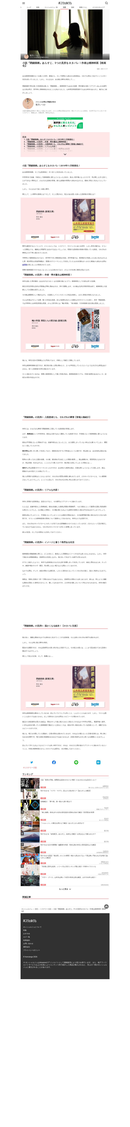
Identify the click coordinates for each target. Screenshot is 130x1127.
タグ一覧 (26, 937)
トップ (29, 7)
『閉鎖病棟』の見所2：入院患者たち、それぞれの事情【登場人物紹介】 (55, 144)
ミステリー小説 (45, 909)
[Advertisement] (65, 400)
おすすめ (26, 934)
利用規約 (26, 940)
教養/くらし (83, 7)
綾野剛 (24, 265)
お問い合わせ (28, 944)
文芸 (64, 7)
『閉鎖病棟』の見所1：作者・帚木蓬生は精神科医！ (47, 142)
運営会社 (26, 947)
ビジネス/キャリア (99, 7)
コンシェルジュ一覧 (51, 7)
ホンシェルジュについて (32, 927)
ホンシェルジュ (26, 909)
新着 (37, 7)
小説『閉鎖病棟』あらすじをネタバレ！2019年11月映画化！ (50, 139)
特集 (25, 930)
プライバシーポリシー (31, 950)
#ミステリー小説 (30, 768)
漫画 (72, 7)
